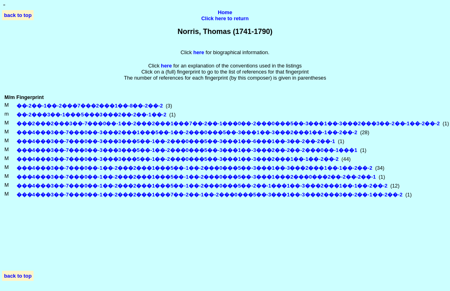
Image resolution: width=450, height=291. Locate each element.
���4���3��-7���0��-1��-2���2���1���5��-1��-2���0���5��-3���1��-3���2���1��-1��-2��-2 (194, 168)
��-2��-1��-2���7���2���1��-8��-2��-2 (90, 106)
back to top (18, 15)
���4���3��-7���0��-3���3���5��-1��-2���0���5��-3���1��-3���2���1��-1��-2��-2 (178, 159)
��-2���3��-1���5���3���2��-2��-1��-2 (91, 115)
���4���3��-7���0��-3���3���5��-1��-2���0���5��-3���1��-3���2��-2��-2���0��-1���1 (187, 150)
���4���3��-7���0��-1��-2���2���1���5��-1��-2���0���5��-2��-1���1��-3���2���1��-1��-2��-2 (202, 186)
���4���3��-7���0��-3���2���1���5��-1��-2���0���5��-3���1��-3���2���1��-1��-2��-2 (187, 132)
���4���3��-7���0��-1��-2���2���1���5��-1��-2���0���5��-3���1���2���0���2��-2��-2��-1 (196, 177)
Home (225, 12)
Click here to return (224, 18)
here (166, 66)
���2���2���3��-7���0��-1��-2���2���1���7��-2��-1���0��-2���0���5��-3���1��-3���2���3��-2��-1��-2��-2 (228, 123)
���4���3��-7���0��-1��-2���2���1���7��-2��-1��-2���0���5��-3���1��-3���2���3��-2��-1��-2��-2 (210, 195)
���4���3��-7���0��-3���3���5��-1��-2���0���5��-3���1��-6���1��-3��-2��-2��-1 (176, 141)
